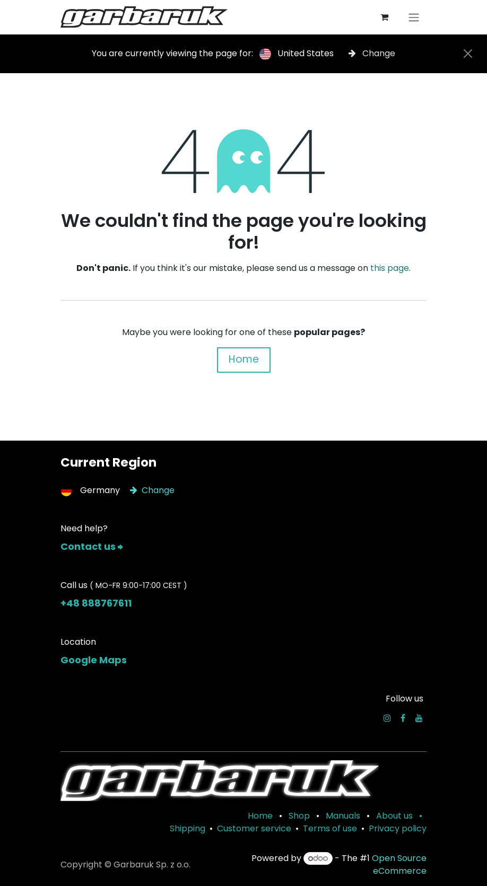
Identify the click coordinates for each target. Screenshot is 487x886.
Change (372, 53)
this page (389, 268)
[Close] (468, 53)
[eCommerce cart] (384, 17)
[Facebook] (402, 718)
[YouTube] (419, 718)
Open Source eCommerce (399, 864)
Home (244, 359)
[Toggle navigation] (413, 17)
